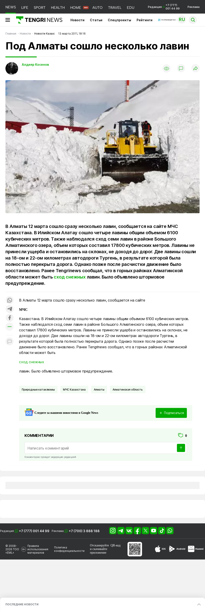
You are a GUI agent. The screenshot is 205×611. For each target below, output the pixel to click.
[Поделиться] (195, 68)
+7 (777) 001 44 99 (34, 531)
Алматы (99, 389)
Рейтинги (144, 20)
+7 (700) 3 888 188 (84, 531)
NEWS (10, 7)
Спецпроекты (119, 20)
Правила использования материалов (37, 549)
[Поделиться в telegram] (9, 309)
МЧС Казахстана (74, 389)
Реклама (194, 7)
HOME (75, 7)
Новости (77, 20)
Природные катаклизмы (38, 389)
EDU (130, 7)
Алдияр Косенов (35, 64)
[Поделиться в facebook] (9, 318)
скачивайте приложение (98, 550)
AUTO (97, 7)
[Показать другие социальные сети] (9, 327)
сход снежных (70, 277)
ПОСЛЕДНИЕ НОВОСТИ (22, 604)
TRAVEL (114, 7)
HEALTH (58, 7)
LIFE (24, 7)
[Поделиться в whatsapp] (9, 300)
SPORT (40, 7)
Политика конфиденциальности (69, 549)
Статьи (96, 20)
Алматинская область (128, 389)
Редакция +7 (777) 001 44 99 (164, 6)
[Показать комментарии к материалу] (9, 341)
